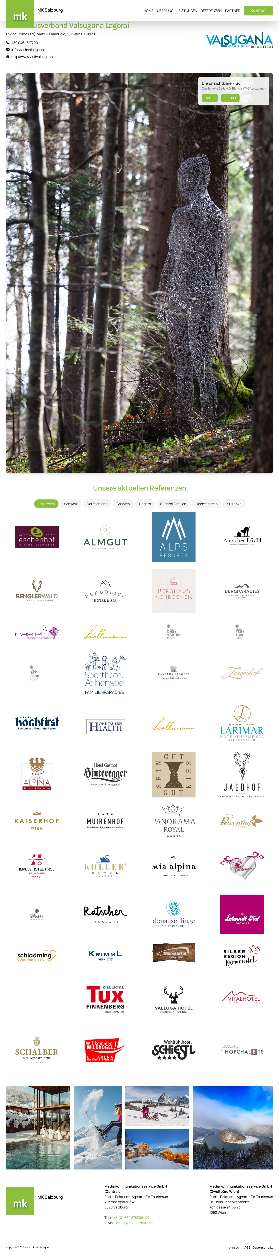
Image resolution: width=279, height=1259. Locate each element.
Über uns (165, 10)
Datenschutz (262, 1247)
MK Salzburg (50, 10)
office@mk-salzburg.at (134, 1222)
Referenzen (211, 10)
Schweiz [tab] (71, 503)
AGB (247, 1247)
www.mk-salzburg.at (37, 1247)
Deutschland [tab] (97, 503)
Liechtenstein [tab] (207, 503)
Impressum (234, 1247)
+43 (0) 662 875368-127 (131, 1217)
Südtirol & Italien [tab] (173, 503)
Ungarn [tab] (145, 503)
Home (148, 10)
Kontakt (258, 10)
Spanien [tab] (123, 503)
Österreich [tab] (46, 503)
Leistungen (187, 10)
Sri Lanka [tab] (234, 503)
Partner (232, 10)
